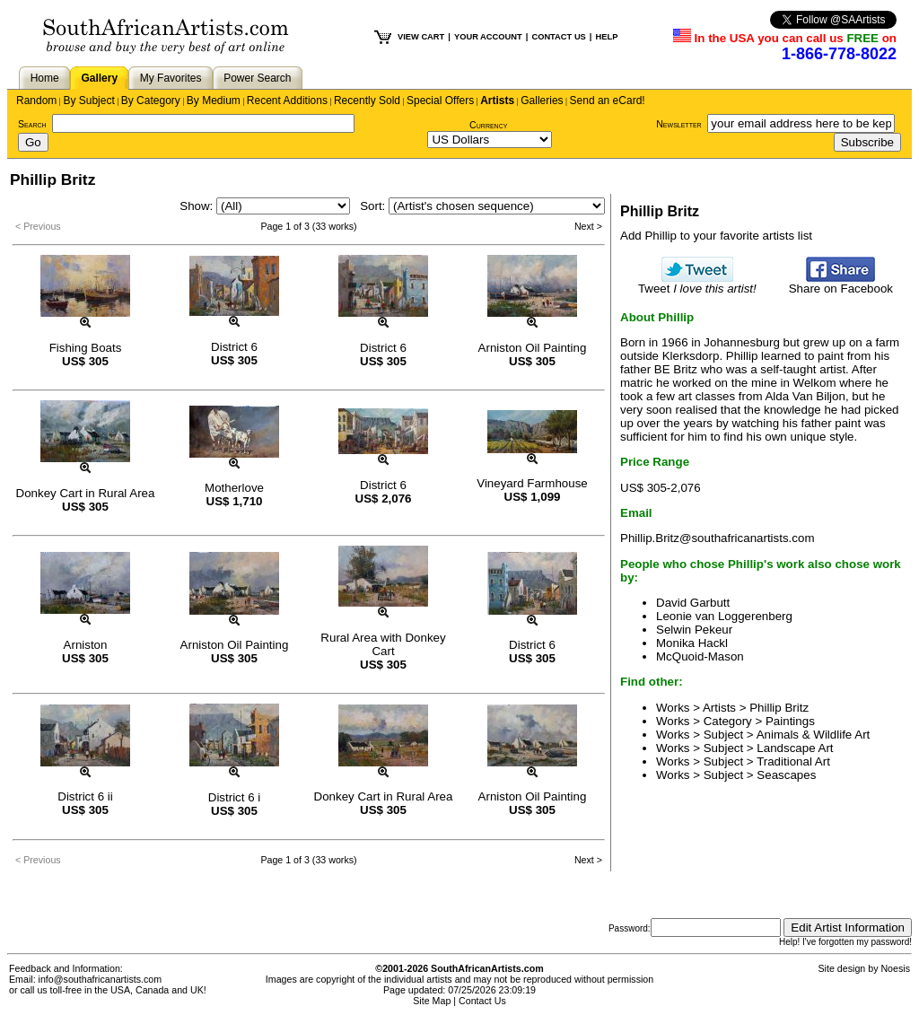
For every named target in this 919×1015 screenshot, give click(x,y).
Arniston (86, 645)
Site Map (432, 1000)
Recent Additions (287, 100)
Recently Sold (367, 100)
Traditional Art (793, 761)
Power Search (257, 78)
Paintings (790, 721)
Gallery (99, 78)
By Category (150, 100)
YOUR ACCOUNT (488, 36)
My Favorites (171, 78)
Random (36, 100)
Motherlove (234, 487)
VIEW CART (421, 36)
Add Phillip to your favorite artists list (716, 235)
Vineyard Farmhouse (532, 483)
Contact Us (482, 1000)
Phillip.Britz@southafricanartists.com (717, 538)
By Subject (88, 100)
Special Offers (440, 100)
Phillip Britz (779, 707)
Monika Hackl (692, 643)
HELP (606, 36)
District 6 (234, 347)
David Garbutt (693, 602)
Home (45, 78)
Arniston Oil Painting (532, 347)
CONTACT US (558, 36)
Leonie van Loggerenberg (724, 616)
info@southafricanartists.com (100, 979)
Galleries (542, 100)
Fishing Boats (85, 347)
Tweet (697, 283)
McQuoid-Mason (700, 656)
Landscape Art (795, 748)
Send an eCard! (607, 100)
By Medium (214, 100)
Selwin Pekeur (694, 629)
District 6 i (234, 797)
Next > (588, 226)
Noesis (895, 968)
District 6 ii (84, 796)
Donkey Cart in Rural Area (85, 493)
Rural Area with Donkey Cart (382, 644)
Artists (497, 100)
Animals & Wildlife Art (814, 734)
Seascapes (786, 775)
